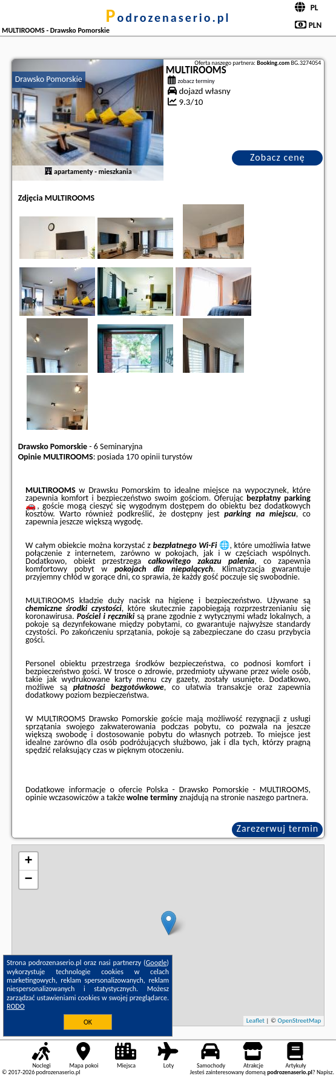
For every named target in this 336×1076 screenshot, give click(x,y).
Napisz (325, 1072)
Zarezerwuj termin (278, 828)
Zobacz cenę (277, 157)
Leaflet (255, 1020)
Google (156, 962)
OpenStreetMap (299, 1020)
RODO (16, 1006)
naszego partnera (276, 797)
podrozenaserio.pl (168, 17)
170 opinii (143, 457)
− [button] (29, 879)
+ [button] (29, 861)
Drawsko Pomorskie (48, 79)
